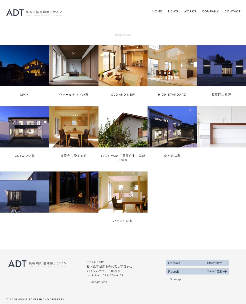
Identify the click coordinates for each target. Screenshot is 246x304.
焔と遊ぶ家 (172, 155)
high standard (172, 94)
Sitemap (173, 279)
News (173, 11)
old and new (123, 94)
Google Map (97, 282)
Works (190, 11)
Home (157, 11)
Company (210, 11)
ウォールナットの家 (74, 94)
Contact (233, 11)
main (24, 94)
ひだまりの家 (123, 220)
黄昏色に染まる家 (74, 155)
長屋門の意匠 (221, 94)
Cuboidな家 (25, 155)
